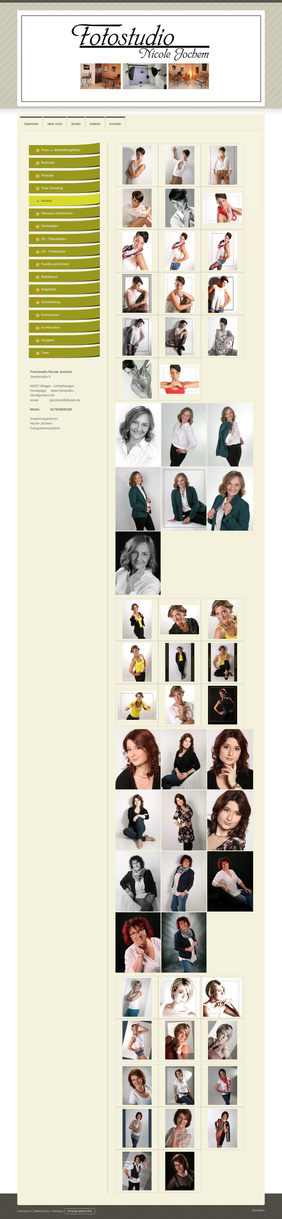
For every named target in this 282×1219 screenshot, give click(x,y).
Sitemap (57, 1211)
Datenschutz (41, 1211)
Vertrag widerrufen (79, 1211)
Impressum (24, 1211)
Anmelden (258, 1210)
